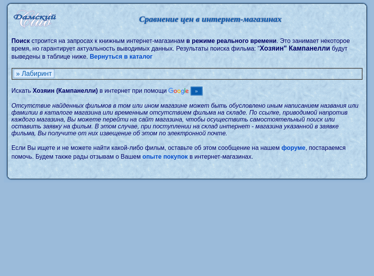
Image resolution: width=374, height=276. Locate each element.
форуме (294, 148)
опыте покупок (165, 156)
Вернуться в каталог (121, 56)
